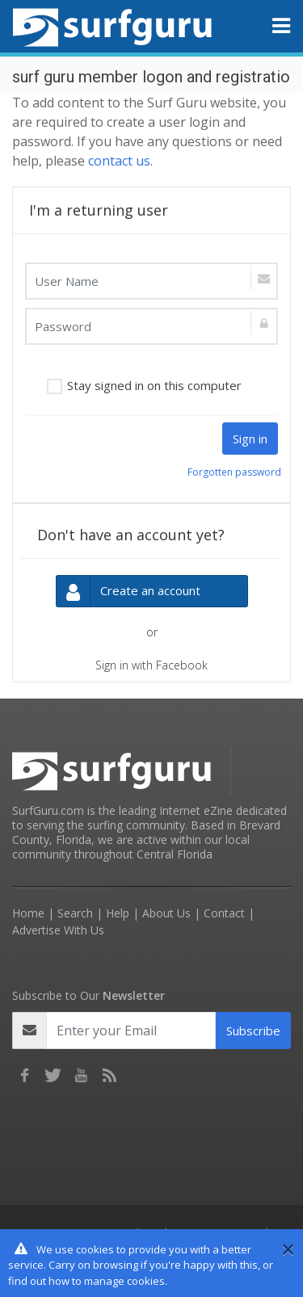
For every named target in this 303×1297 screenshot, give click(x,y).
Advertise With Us (58, 930)
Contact (224, 913)
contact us (119, 161)
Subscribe (253, 1030)
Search (75, 913)
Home (28, 913)
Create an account (128, 591)
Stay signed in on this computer (154, 385)
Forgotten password (234, 472)
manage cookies (124, 1281)
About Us (166, 913)
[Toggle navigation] (281, 25)
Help (117, 913)
